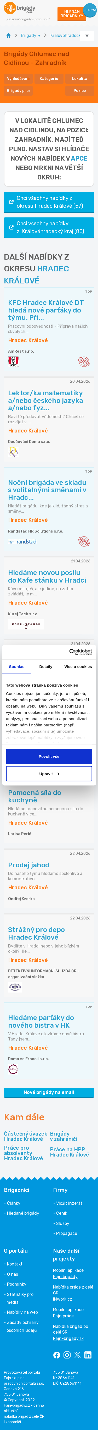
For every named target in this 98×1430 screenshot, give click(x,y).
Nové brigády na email (49, 1092)
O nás (12, 1274)
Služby (62, 1223)
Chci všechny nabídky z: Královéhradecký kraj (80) (46, 227)
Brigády (63, 1136)
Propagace (66, 1233)
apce (79, 158)
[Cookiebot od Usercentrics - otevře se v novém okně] (70, 652)
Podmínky (16, 1284)
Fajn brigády (65, 1276)
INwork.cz (62, 1299)
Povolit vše (49, 756)
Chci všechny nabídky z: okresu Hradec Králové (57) (45, 202)
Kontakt (14, 1264)
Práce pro (26, 1153)
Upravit (49, 773)
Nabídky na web (22, 1312)
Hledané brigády (23, 1213)
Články (13, 1203)
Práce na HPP (69, 1152)
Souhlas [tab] (16, 666)
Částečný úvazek (25, 1136)
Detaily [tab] (46, 666)
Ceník (61, 1213)
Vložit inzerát (69, 1203)
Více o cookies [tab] (78, 666)
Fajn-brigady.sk (68, 1338)
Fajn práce (63, 1315)
